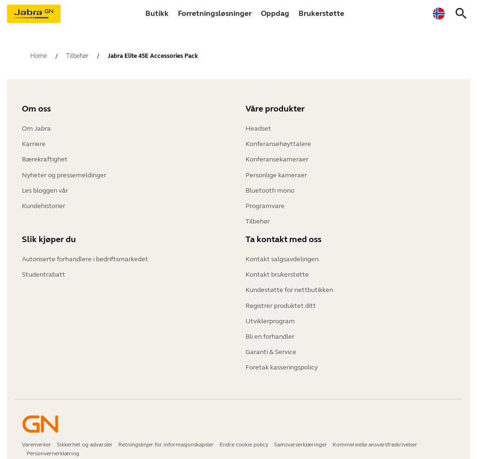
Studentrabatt (43, 273)
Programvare (265, 198)
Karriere (34, 142)
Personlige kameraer (276, 170)
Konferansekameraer (276, 156)
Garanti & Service (270, 343)
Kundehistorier (43, 198)
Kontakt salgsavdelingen (282, 259)
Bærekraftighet (45, 156)
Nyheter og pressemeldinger (64, 170)
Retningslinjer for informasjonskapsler (166, 433)
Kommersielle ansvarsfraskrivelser (375, 433)
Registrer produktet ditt (280, 301)
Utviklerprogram (270, 315)
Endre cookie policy (243, 433)
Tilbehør (257, 212)
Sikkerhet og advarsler (85, 433)
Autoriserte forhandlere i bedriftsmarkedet (85, 259)
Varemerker (36, 433)
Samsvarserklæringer (300, 433)
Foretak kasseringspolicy (281, 357)
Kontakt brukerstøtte (277, 273)
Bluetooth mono (269, 184)
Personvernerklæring (53, 441)
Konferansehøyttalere (278, 142)
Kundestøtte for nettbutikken (289, 287)
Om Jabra (36, 128)
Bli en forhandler (269, 329)
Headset (258, 128)
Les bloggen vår (45, 184)
